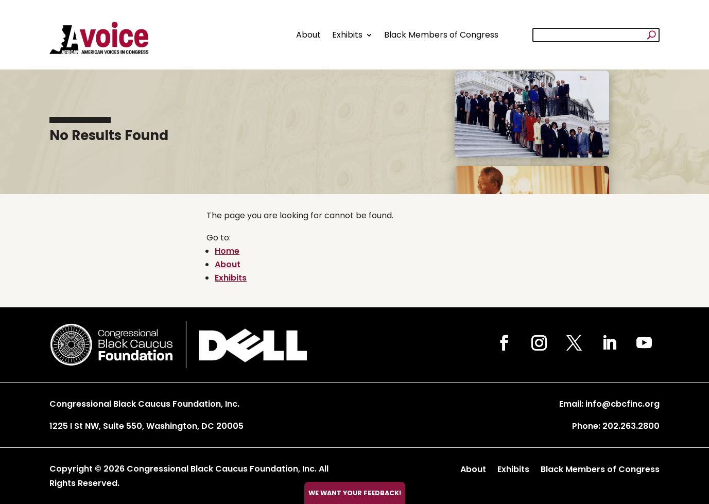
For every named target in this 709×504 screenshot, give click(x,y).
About (308, 35)
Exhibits (347, 35)
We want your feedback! (354, 493)
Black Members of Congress (441, 35)
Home (227, 251)
